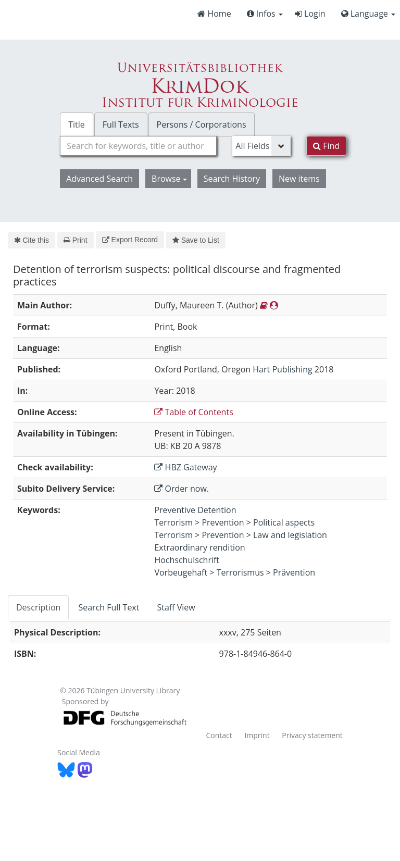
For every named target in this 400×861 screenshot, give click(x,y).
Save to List (195, 240)
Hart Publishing (282, 369)
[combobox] (138, 146)
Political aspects (284, 522)
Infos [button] (265, 13)
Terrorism (173, 522)
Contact (219, 735)
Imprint (256, 735)
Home (214, 13)
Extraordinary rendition (199, 547)
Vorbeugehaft (180, 572)
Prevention (223, 522)
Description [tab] (38, 607)
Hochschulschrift (186, 560)
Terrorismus (240, 572)
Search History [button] (232, 178)
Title (76, 124)
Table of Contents (193, 412)
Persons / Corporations (201, 124)
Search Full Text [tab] (108, 607)
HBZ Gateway (185, 467)
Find (326, 146)
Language (368, 13)
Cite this (31, 240)
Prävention (294, 572)
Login (310, 13)
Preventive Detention (195, 510)
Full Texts (121, 124)
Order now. (181, 488)
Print (75, 240)
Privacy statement (312, 735)
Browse (169, 178)
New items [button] (299, 178)
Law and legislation (290, 535)
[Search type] (261, 146)
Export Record (130, 239)
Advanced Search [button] (99, 178)
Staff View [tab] (176, 607)
